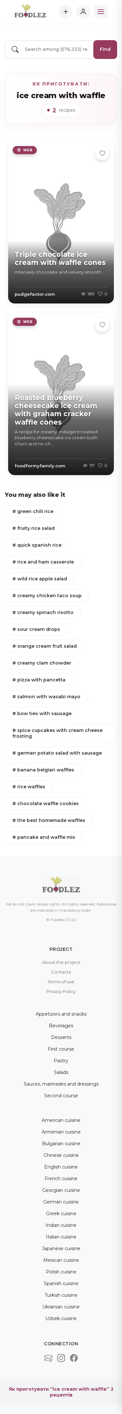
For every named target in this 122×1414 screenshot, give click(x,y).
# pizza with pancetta (38, 680)
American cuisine (61, 1120)
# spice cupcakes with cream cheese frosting (57, 733)
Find (105, 49)
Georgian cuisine (61, 1190)
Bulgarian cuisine (61, 1143)
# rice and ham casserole (43, 562)
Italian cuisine (61, 1237)
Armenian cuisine (61, 1132)
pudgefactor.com (35, 294)
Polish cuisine (61, 1272)
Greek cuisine (61, 1213)
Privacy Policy (61, 991)
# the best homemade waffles (48, 820)
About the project (61, 962)
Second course (61, 1096)
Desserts (61, 1037)
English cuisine (61, 1167)
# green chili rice (32, 511)
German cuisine (61, 1202)
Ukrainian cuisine (61, 1307)
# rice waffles (28, 787)
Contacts (61, 972)
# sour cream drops (36, 629)
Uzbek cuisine (61, 1318)
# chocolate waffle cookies (45, 803)
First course (61, 1049)
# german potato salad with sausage (57, 753)
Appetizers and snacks (61, 1014)
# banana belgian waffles (43, 770)
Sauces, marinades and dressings (61, 1084)
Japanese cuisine (61, 1248)
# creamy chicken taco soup (47, 596)
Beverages (61, 1026)
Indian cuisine (61, 1225)
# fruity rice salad (33, 528)
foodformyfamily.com (40, 465)
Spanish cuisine (61, 1283)
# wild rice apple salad (39, 579)
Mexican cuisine (61, 1260)
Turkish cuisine (61, 1295)
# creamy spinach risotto (43, 612)
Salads (61, 1072)
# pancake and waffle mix (43, 837)
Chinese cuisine (61, 1155)
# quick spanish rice (36, 545)
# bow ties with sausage (42, 713)
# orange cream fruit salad (44, 646)
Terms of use (61, 981)
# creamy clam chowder (41, 663)
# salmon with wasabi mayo (46, 697)
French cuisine (61, 1178)
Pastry (61, 1061)
